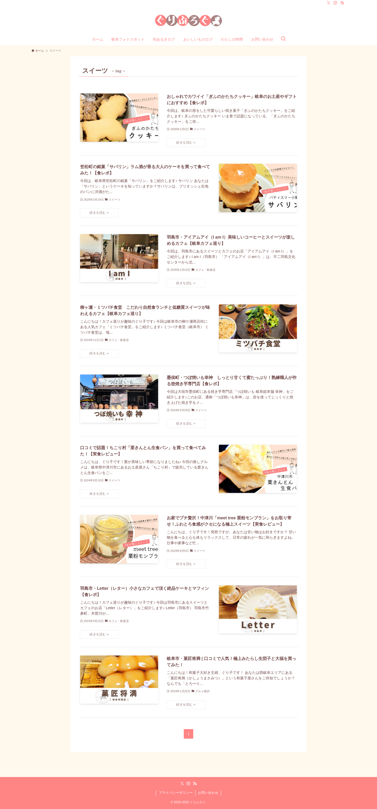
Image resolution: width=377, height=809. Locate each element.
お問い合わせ (208, 793)
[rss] (342, 3)
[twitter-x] (328, 3)
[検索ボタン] (283, 39)
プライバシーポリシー (176, 793)
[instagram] (335, 3)
